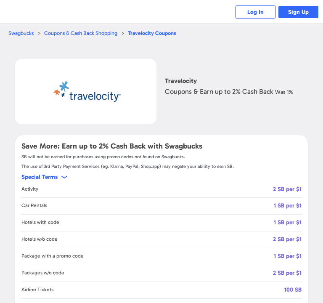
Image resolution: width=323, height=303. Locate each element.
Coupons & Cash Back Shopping (82, 33)
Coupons (155, 33)
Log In (254, 12)
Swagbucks (21, 33)
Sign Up (298, 12)
